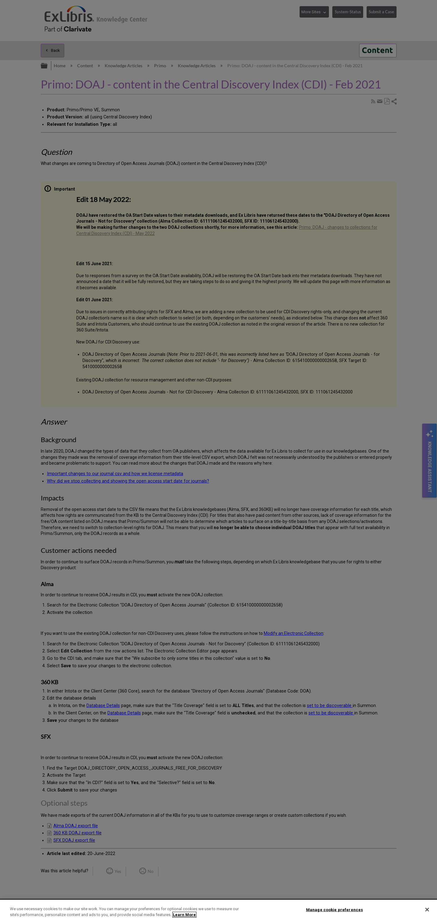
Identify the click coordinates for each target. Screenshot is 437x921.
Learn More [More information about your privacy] (184, 914)
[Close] (427, 909)
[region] (218, 910)
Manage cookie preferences (334, 909)
